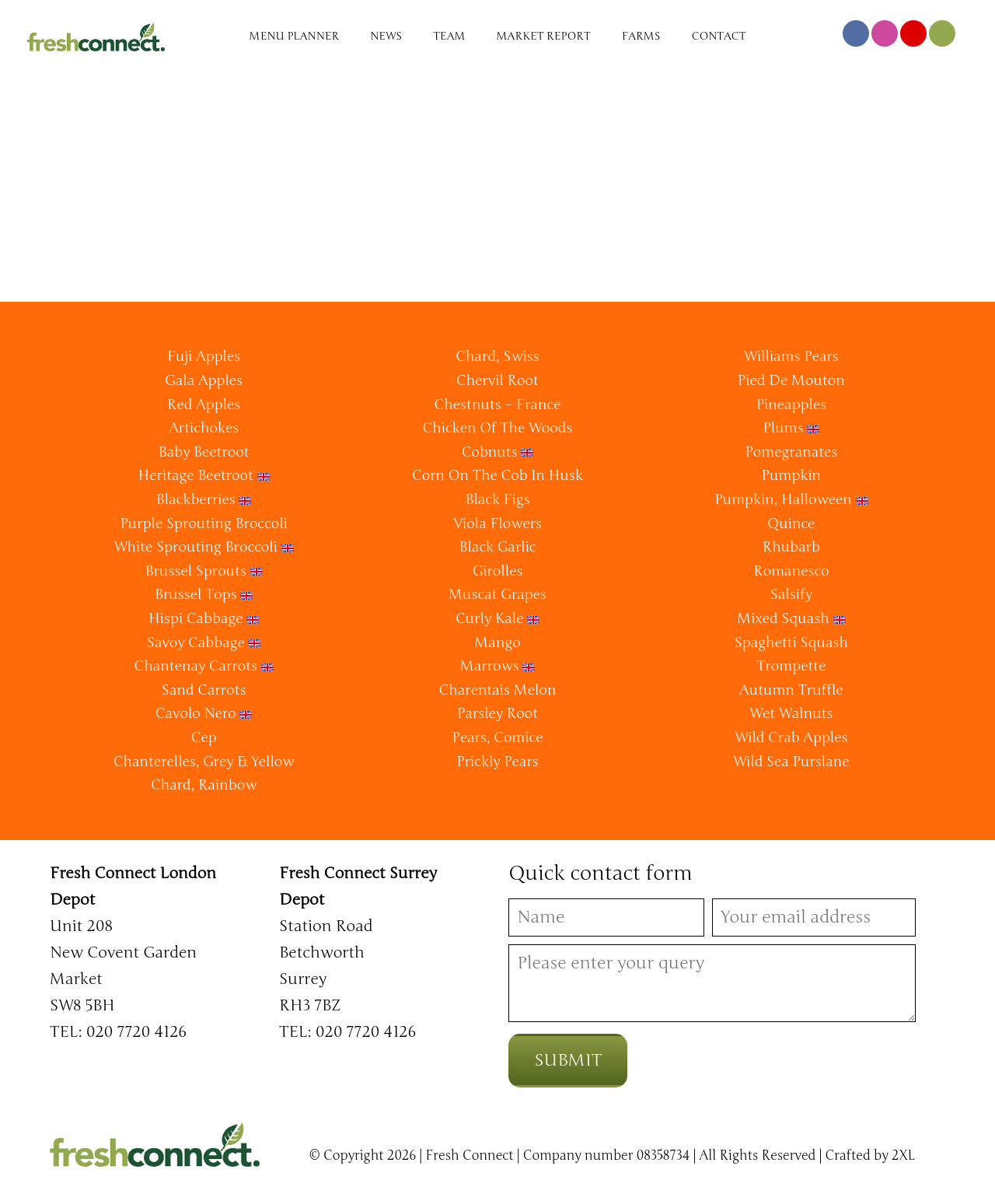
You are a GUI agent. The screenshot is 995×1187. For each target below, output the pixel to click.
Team (449, 36)
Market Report (544, 36)
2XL (904, 1156)
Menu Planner (295, 36)
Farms (641, 36)
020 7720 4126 (136, 1032)
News (386, 36)
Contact (719, 36)
